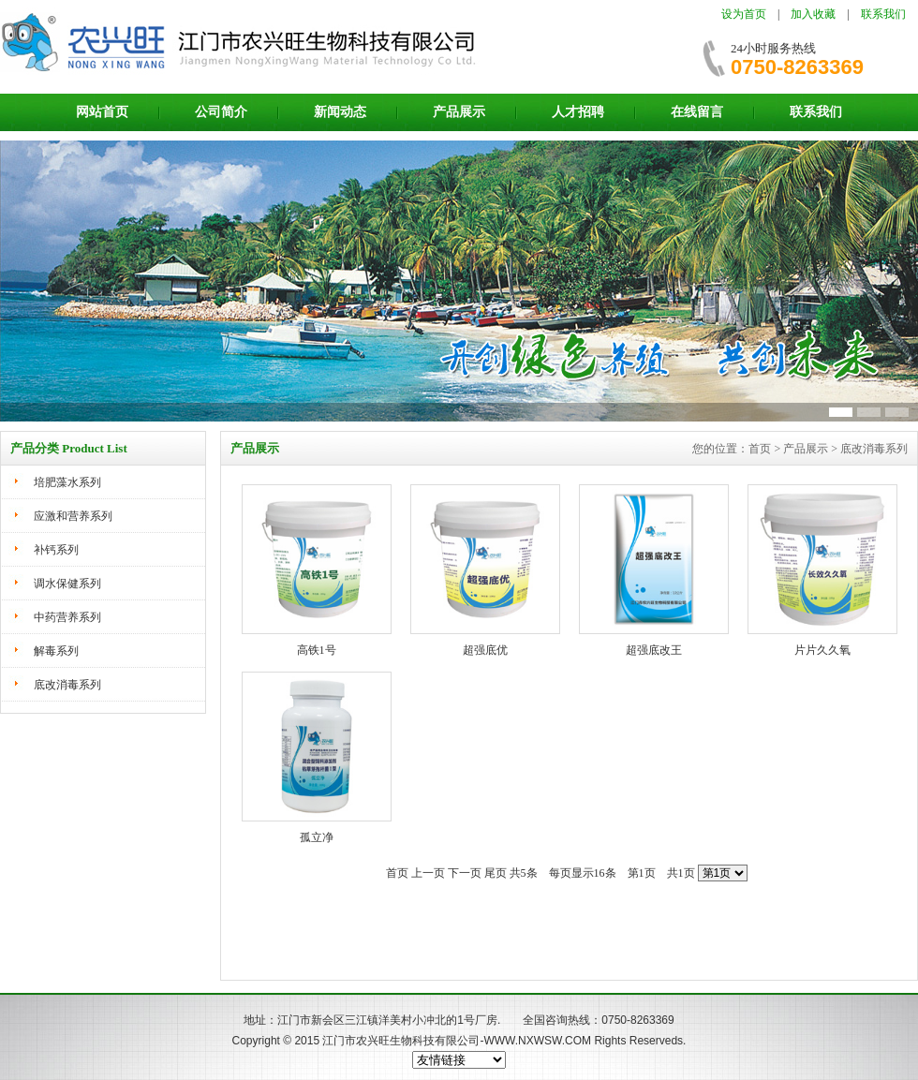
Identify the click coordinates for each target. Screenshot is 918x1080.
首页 (397, 873)
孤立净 (316, 837)
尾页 (495, 873)
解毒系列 (56, 651)
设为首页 (743, 14)
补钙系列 (56, 549)
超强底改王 (654, 650)
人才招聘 (578, 112)
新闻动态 (340, 112)
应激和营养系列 (73, 516)
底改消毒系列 (67, 684)
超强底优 (485, 650)
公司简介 (221, 112)
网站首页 (102, 112)
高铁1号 (316, 650)
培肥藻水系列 (67, 482)
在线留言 (697, 112)
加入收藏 (813, 14)
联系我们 (883, 14)
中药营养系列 (67, 617)
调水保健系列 (67, 583)
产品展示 (459, 112)
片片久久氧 (822, 650)
